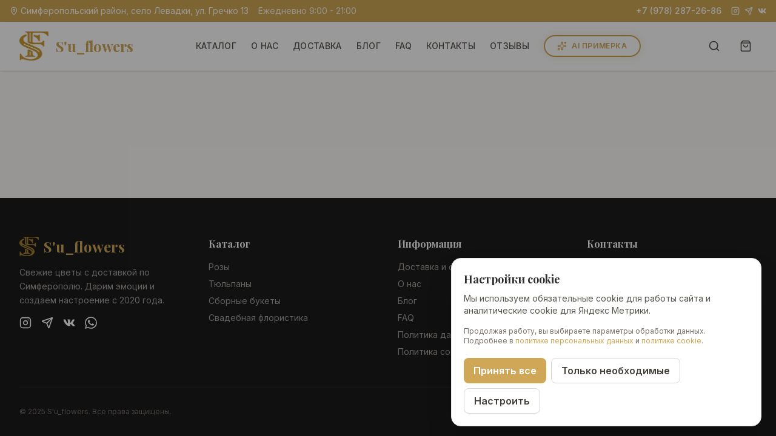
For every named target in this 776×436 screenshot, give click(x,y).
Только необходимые (615, 371)
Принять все (505, 371)
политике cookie (671, 340)
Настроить (502, 401)
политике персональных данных (574, 340)
